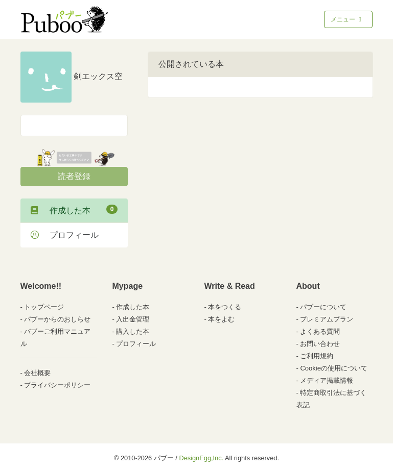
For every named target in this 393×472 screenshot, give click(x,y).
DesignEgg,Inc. (201, 458)
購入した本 (132, 331)
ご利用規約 (316, 356)
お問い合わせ (320, 343)
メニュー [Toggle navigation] (347, 19)
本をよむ (221, 319)
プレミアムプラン (326, 319)
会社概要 (37, 373)
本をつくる (224, 307)
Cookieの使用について (333, 368)
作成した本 (74, 210)
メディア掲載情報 (326, 380)
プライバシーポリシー (57, 385)
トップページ (44, 307)
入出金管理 (132, 319)
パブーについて (323, 307)
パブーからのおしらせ (57, 319)
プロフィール (65, 235)
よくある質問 (320, 331)
